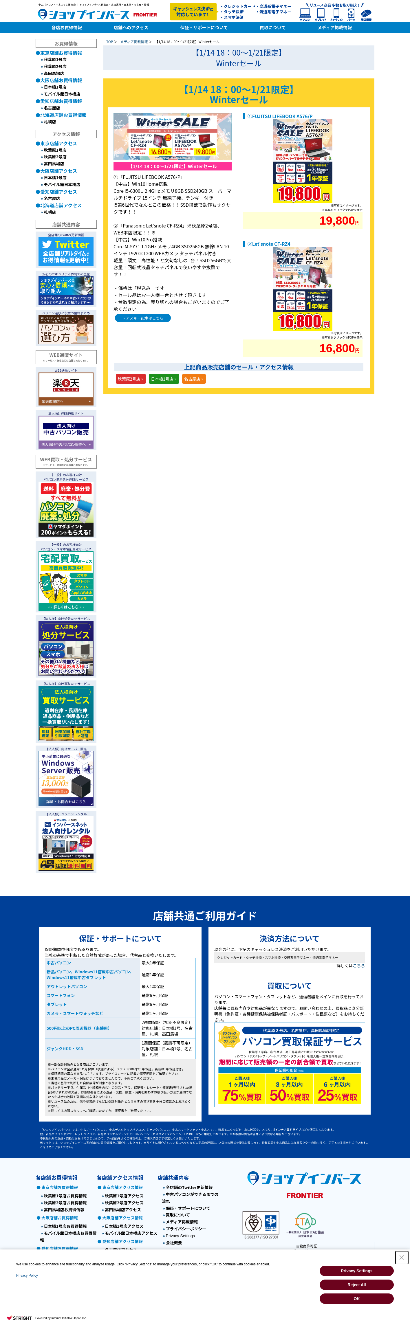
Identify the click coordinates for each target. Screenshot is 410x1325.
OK (357, 1298)
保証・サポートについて (188, 1208)
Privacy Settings (180, 1236)
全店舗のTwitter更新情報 (189, 1187)
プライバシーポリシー (186, 1229)
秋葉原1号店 (55, 59)
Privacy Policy (27, 1275)
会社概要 (174, 1242)
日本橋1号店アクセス (124, 1226)
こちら (359, 965)
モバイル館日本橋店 (62, 94)
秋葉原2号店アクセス (124, 1202)
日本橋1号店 (55, 87)
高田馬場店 (54, 73)
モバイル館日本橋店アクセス (131, 1233)
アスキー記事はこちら (145, 318)
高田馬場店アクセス (123, 1209)
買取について (178, 1215)
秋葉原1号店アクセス (124, 1196)
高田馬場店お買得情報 (64, 1209)
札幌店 (50, 121)
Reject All (356, 1284)
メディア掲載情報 (134, 41)
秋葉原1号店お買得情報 (65, 1196)
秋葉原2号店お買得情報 (65, 1202)
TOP (109, 41)
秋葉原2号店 (55, 66)
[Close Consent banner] (402, 1257)
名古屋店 (52, 108)
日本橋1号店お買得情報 (65, 1226)
